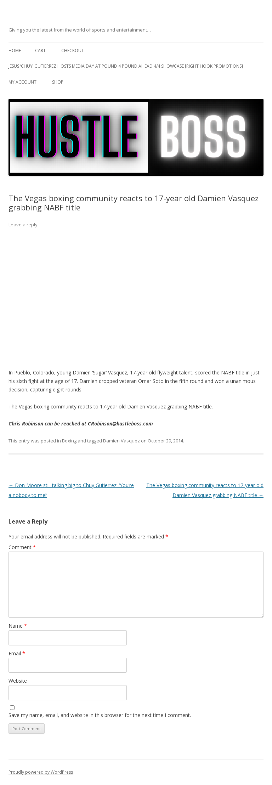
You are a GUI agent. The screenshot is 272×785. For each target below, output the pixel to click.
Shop (57, 82)
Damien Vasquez (121, 440)
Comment (22, 547)
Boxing (69, 440)
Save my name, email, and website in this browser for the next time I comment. (99, 715)
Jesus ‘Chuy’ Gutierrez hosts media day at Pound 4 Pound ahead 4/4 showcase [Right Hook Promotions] (125, 66)
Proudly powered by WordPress (40, 772)
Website (17, 680)
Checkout (72, 50)
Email (16, 653)
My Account (22, 82)
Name (17, 625)
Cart (40, 50)
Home (14, 50)
